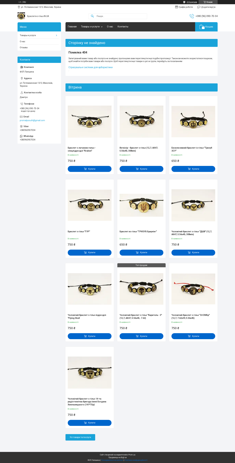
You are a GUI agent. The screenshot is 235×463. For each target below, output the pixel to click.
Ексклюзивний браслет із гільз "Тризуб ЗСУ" (191, 149)
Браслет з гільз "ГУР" (79, 231)
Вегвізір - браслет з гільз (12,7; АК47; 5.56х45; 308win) (139, 149)
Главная (72, 26)
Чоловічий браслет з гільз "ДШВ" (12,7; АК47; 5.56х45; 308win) (191, 233)
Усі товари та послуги (80, 437)
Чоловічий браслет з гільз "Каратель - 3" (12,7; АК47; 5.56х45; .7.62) (141, 316)
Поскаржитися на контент (112, 460)
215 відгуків (192, 2)
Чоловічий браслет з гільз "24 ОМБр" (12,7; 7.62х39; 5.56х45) (190, 316)
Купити (91, 169)
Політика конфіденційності (136, 460)
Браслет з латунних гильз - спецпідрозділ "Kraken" (82, 149)
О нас (110, 26)
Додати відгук (208, 7)
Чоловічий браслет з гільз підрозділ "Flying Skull (87, 316)
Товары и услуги (90, 26)
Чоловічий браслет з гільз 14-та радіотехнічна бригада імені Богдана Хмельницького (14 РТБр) (87, 402)
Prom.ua (131, 455)
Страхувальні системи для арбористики (90, 67)
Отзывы (24, 47)
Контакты (123, 26)
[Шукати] (92, 16)
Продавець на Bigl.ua (118, 457)
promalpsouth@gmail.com (32, 120)
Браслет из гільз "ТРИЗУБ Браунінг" (138, 231)
